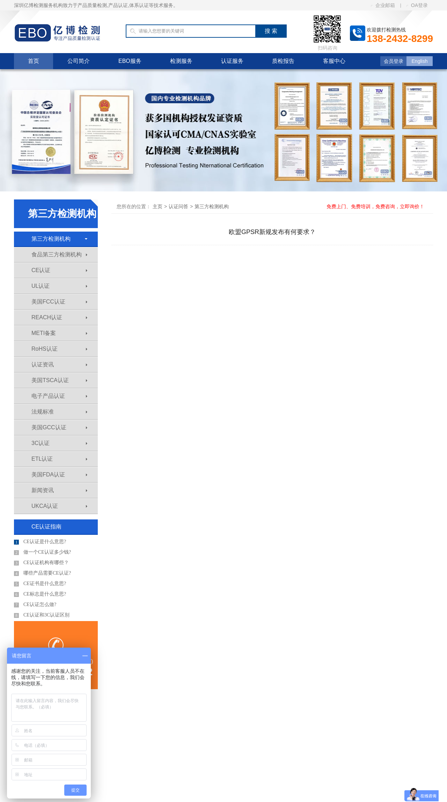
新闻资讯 (59, 490)
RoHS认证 (59, 349)
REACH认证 (59, 317)
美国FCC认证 (59, 302)
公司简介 (78, 61)
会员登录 (393, 61)
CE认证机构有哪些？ (41, 563)
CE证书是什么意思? (40, 583)
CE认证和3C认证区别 (41, 615)
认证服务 (232, 61)
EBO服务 (129, 61)
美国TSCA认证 (59, 380)
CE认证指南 (46, 527)
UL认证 (59, 286)
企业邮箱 (383, 5)
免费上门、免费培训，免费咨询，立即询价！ (375, 206)
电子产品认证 (59, 396)
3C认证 (59, 443)
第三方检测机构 (59, 239)
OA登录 (417, 5)
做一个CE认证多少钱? (42, 552)
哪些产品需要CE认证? (42, 573)
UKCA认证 (59, 506)
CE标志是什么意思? (40, 594)
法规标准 (59, 412)
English (420, 61)
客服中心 (334, 61)
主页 (157, 206)
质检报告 (283, 61)
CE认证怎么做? (35, 604)
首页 (33, 61)
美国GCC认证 (59, 427)
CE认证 (59, 270)
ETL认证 (59, 459)
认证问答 (178, 206)
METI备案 (59, 333)
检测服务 (181, 61)
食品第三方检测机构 (59, 254)
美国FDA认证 (59, 474)
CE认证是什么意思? (40, 542)
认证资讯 (59, 364)
